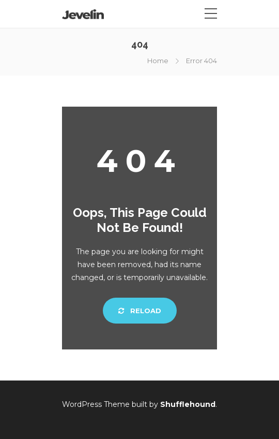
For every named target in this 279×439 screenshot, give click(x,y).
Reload (139, 310)
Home (157, 60)
